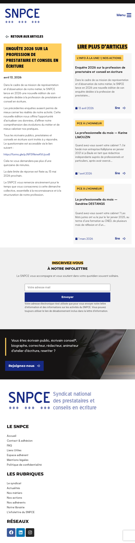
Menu (121, 15)
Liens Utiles (14, 450)
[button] (67, 263)
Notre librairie (15, 507)
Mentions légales (17, 460)
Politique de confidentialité (24, 464)
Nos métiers (14, 493)
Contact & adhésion (20, 440)
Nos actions (14, 497)
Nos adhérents (16, 502)
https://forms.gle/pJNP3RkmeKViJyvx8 (27, 154)
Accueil (11, 435)
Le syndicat (14, 483)
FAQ (9, 445)
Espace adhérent (17, 455)
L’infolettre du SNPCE (21, 512)
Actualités (13, 488)
